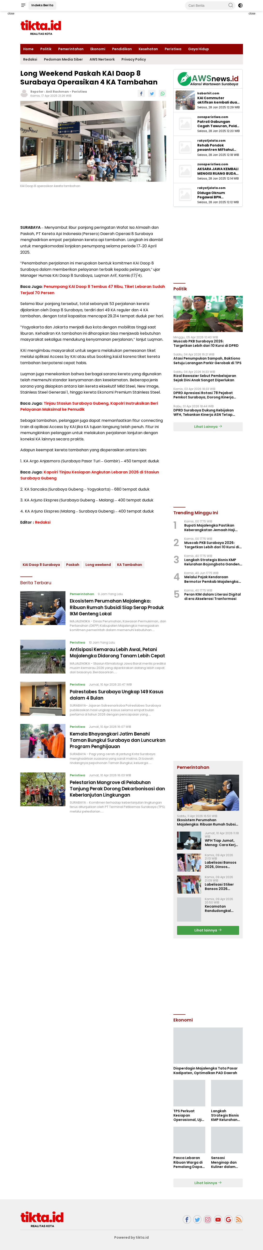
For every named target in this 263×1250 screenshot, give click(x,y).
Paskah (72, 564)
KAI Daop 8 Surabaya (41, 564)
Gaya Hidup (198, 49)
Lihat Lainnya (208, 426)
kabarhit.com (208, 93)
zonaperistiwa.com (212, 117)
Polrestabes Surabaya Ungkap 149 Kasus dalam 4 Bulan (112, 705)
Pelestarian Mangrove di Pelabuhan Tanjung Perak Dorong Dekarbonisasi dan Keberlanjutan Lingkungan (116, 798)
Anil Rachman (57, 92)
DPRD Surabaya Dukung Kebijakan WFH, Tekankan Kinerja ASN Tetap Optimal (203, 412)
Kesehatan (148, 49)
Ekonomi (97, 49)
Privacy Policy (133, 59)
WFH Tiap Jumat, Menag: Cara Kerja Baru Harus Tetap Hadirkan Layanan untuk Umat (221, 842)
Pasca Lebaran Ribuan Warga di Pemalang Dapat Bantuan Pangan (188, 1162)
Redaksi (30, 59)
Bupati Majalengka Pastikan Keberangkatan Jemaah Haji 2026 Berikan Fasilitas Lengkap (211, 527)
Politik (45, 49)
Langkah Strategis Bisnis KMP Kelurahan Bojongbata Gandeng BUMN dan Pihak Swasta (213, 562)
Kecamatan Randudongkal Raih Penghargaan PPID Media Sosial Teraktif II (221, 908)
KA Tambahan (129, 564)
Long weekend (98, 564)
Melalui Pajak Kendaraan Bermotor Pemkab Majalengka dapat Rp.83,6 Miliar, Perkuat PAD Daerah (211, 579)
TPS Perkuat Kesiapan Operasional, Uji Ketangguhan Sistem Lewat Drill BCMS (189, 1115)
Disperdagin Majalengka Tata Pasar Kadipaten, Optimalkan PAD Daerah (205, 1070)
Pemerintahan (71, 49)
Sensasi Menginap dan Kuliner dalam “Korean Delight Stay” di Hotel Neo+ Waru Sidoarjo (225, 1162)
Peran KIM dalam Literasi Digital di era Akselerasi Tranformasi (212, 596)
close (10, 13)
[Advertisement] (209, 976)
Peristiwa (173, 49)
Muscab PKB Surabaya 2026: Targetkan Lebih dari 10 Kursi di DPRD (206, 343)
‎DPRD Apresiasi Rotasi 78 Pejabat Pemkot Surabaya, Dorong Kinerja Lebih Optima (203, 395)
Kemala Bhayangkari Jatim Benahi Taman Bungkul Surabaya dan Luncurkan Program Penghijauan (113, 750)
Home (28, 49)
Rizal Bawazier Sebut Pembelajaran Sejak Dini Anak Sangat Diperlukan (204, 378)
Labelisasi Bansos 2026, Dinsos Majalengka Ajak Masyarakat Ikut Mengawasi (220, 864)
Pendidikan (122, 49)
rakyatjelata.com (211, 141)
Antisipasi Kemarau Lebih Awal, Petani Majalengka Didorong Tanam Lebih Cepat (117, 660)
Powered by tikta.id (131, 1237)
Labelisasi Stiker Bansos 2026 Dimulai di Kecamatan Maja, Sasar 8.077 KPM (220, 886)
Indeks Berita (42, 5)
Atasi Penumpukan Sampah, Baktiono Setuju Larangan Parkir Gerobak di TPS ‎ (207, 360)
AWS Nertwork (102, 59)
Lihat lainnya (208, 930)
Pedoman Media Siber (63, 59)
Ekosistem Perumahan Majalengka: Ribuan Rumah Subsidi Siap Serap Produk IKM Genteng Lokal (114, 607)
